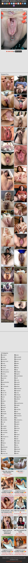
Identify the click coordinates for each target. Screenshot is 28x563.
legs (16, 369)
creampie (4, 430)
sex (16, 401)
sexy (16, 445)
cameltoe (4, 420)
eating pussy (5, 371)
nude (16, 436)
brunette (4, 417)
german (3, 378)
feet (2, 440)
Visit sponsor (18, 51)
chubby (3, 365)
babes (3, 401)
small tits (17, 409)
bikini (3, 409)
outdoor (17, 440)
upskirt (17, 422)
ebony (3, 374)
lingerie (17, 374)
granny (3, 451)
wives (17, 430)
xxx (16, 432)
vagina (17, 424)
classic (3, 367)
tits (16, 417)
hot (2, 388)
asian (3, 357)
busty (3, 363)
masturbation (19, 376)
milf (16, 378)
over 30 (3, 392)
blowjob (3, 413)
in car (3, 422)
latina (17, 367)
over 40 (3, 394)
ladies (17, 363)
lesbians (17, 371)
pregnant (18, 390)
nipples (17, 384)
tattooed (17, 449)
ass (2, 399)
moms (17, 380)
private (17, 443)
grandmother (5, 382)
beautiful (4, 359)
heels (17, 355)
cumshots (4, 432)
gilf (2, 380)
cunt (3, 434)
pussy (17, 392)
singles (17, 405)
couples (3, 428)
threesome (18, 415)
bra (2, 415)
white (17, 453)
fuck (2, 445)
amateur (4, 355)
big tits (3, 407)
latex (16, 365)
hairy (3, 384)
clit (2, 424)
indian (3, 390)
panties (17, 386)
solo (16, 411)
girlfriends (4, 447)
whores (17, 428)
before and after (6, 361)
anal (3, 397)
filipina (3, 443)
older (16, 438)
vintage (17, 451)
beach (3, 405)
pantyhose (18, 388)
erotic (3, 438)
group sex (4, 453)
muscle (17, 382)
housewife (18, 357)
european (4, 376)
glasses (3, 449)
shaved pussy (19, 403)
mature (17, 434)
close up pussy (5, 369)
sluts (16, 407)
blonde (3, 411)
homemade (4, 386)
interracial (18, 359)
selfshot (17, 399)
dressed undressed (6, 436)
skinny (17, 447)
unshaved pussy (19, 420)
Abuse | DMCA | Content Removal (10, 557)
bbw (2, 403)
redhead (17, 394)
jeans (17, 361)
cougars (3, 426)
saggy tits (18, 397)
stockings (18, 413)
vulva (17, 426)
